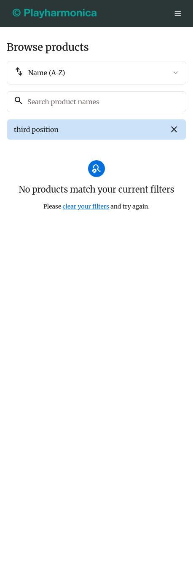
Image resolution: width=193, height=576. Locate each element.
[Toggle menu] (177, 13)
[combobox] (96, 73)
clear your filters (86, 206)
